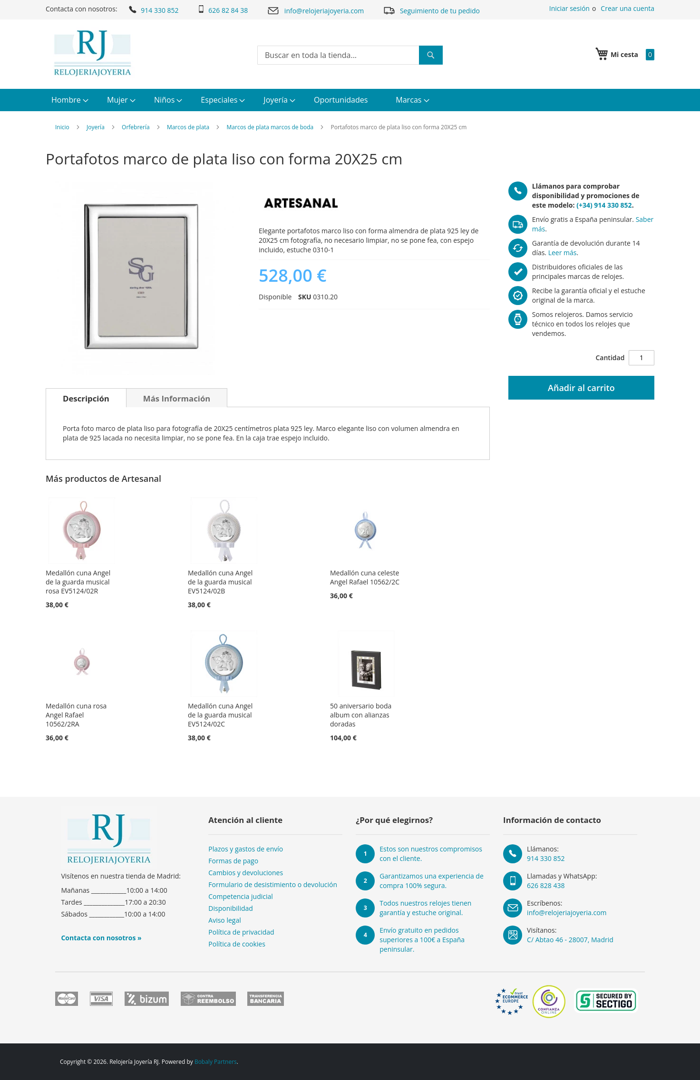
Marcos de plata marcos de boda (270, 127)
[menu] (350, 100)
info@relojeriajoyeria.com (315, 10)
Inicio (62, 127)
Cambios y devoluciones (245, 872)
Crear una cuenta (627, 8)
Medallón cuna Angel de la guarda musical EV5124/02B (220, 581)
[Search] (431, 55)
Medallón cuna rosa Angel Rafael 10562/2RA (76, 714)
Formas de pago (233, 860)
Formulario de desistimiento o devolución (272, 884)
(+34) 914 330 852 (604, 205)
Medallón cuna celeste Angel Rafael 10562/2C (364, 577)
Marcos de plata (188, 127)
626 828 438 (545, 885)
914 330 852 (152, 9)
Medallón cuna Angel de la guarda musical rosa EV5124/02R (78, 581)
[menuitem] (69, 100)
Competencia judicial (240, 896)
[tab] (86, 397)
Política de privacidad (241, 932)
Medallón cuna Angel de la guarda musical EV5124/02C (220, 714)
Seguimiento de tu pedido (431, 10)
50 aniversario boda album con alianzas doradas (360, 714)
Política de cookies (236, 943)
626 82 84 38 (222, 10)
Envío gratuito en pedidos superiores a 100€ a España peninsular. (422, 940)
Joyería (96, 127)
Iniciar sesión (569, 8)
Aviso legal (224, 920)
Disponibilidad (230, 908)
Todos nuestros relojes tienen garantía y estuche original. (425, 907)
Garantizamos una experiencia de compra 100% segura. (431, 880)
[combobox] (350, 55)
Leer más (562, 252)
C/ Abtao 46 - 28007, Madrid (570, 939)
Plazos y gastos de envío (245, 848)
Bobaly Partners (215, 1062)
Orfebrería (136, 127)
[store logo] (92, 53)
